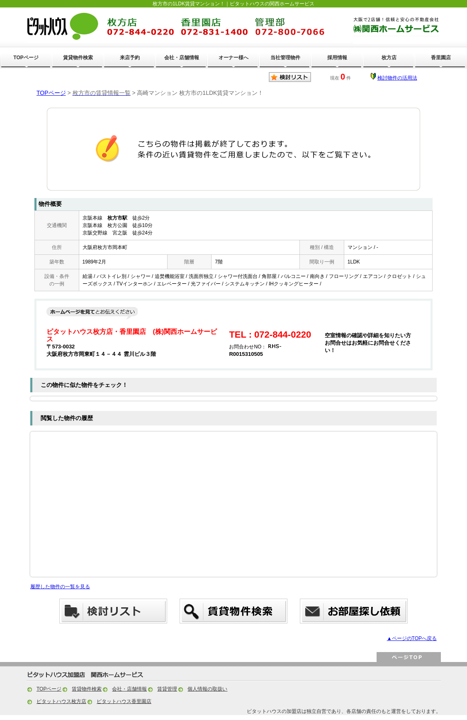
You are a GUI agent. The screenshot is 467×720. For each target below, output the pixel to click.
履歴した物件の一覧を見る (60, 587)
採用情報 (337, 57)
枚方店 (389, 57)
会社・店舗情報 (181, 57)
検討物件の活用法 (397, 78)
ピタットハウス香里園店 (124, 701)
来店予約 (130, 57)
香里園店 (441, 57)
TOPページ (25, 57)
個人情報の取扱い (207, 689)
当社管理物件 (285, 57)
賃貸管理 (167, 689)
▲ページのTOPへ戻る (412, 638)
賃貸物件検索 (78, 57)
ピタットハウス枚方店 (61, 701)
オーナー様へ (233, 57)
